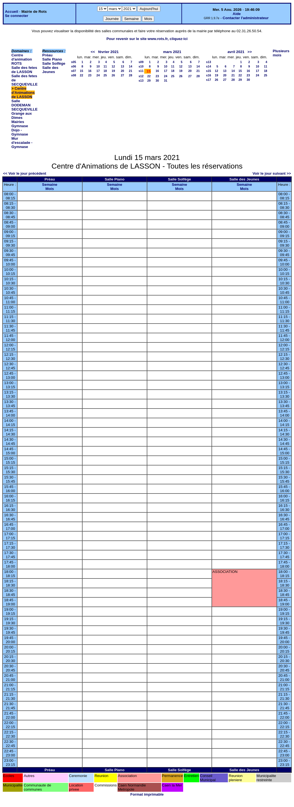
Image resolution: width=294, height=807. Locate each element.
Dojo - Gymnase (19, 132)
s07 (73, 70)
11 (105, 66)
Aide (237, 14)
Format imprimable (147, 794)
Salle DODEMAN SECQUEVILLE (24, 105)
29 (149, 80)
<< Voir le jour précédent (24, 173)
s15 (208, 70)
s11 (141, 70)
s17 (208, 79)
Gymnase (19, 126)
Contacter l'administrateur (245, 18)
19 (113, 70)
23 (89, 75)
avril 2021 (236, 52)
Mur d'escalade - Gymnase (22, 142)
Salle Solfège (53, 63)
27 (122, 75)
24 (98, 75)
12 (113, 66)
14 (130, 66)
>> (250, 52)
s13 (141, 80)
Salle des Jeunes (50, 70)
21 (130, 70)
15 (81, 70)
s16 (208, 75)
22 (81, 75)
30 (157, 80)
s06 (73, 66)
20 (122, 70)
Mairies (17, 122)
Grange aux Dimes (21, 115)
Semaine (49, 184)
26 (113, 75)
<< (93, 52)
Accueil (11, 11)
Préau (47, 55)
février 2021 (108, 52)
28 (130, 75)
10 (98, 66)
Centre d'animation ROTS (21, 59)
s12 (141, 76)
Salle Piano (52, 59)
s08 (73, 75)
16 (89, 70)
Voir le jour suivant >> (272, 173)
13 (122, 66)
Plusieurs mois (281, 53)
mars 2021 (172, 52)
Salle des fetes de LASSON (24, 70)
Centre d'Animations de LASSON (23, 92)
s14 (208, 66)
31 (165, 80)
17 (98, 70)
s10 (141, 66)
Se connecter (16, 16)
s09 (141, 62)
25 (105, 75)
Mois (50, 189)
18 (105, 70)
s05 (73, 62)
